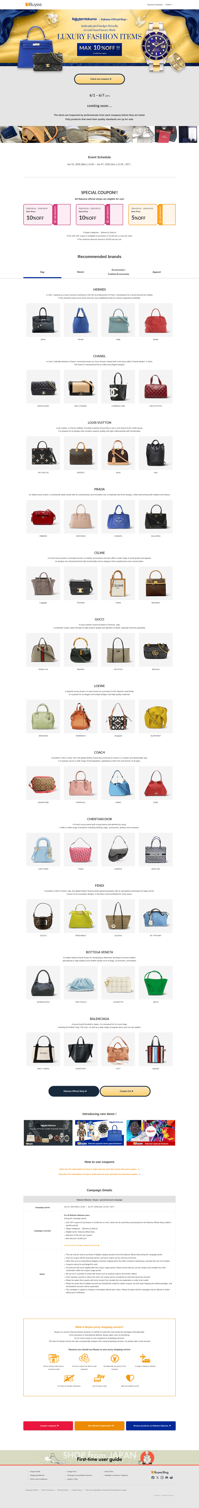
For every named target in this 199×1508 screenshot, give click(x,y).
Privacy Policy (62, 1490)
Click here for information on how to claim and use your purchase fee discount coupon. (98, 1174)
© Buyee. (157, 1495)
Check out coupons (99, 79)
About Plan (108, 1471)
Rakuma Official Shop (74, 1091)
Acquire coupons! (48, 1426)
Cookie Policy (76, 1490)
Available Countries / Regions (116, 1475)
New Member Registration (100, 1426)
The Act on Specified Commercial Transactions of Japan (106, 1490)
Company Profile (31, 1490)
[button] (173, 4)
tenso (172, 1495)
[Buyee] (33, 4)
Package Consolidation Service (79, 1475)
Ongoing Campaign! (155, 5)
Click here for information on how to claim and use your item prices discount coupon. (98, 1169)
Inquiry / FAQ (72, 1479)
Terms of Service (47, 1490)
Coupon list (125, 1091)
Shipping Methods (37, 1475)
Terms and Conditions (38, 1479)
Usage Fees (72, 1471)
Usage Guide (35, 1471)
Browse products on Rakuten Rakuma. (151, 1426)
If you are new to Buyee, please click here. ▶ (82, 1245)
